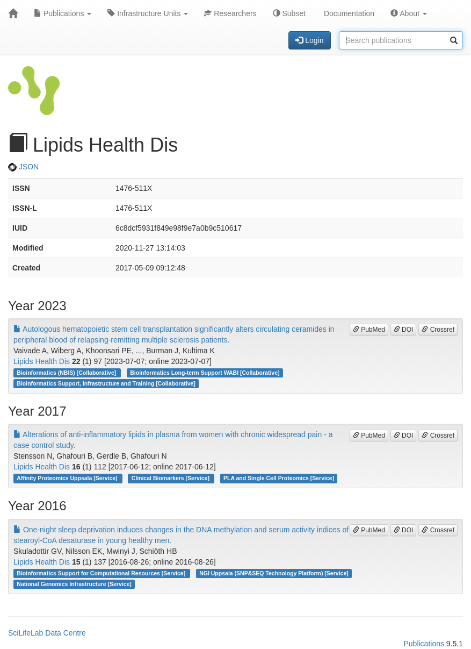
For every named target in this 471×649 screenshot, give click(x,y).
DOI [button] (404, 329)
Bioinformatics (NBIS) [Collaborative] (67, 372)
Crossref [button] (438, 329)
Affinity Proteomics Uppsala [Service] (68, 478)
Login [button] (309, 40)
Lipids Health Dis (41, 361)
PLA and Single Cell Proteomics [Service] (278, 478)
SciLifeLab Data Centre (47, 633)
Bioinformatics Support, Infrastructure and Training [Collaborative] (106, 383)
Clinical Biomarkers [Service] (171, 478)
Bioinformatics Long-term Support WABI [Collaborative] (204, 372)
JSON (23, 166)
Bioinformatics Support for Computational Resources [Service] (102, 573)
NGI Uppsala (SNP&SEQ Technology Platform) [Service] (274, 573)
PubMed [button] (369, 329)
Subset (289, 13)
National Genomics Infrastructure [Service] (74, 584)
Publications (62, 13)
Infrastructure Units (147, 13)
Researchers (230, 13)
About (408, 13)
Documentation (348, 13)
